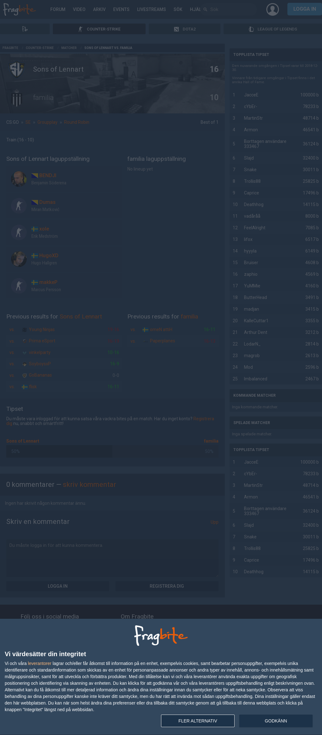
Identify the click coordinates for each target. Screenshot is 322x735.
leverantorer (40, 663)
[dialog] (161, 677)
